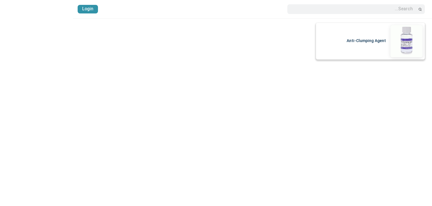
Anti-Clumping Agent (293, 41)
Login (14, 9)
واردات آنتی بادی (411, 128)
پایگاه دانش (416, 139)
